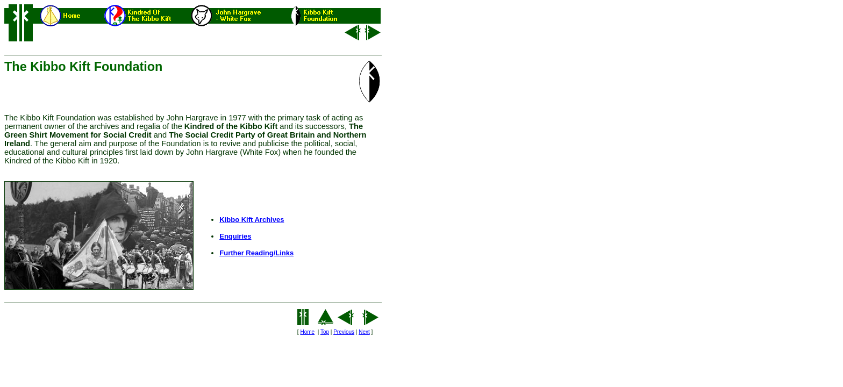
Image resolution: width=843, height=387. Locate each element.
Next (364, 332)
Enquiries (235, 236)
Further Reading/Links (256, 253)
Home (307, 332)
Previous (343, 332)
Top (324, 332)
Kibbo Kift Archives (251, 220)
